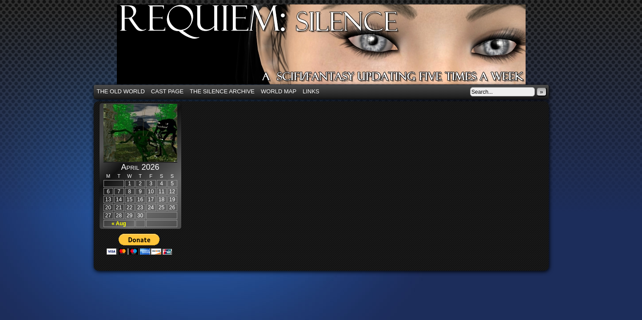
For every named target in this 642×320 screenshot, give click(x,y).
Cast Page (167, 91)
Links (311, 91)
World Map (278, 91)
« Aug (119, 223)
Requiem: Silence (334, 47)
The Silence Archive (222, 91)
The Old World (121, 91)
